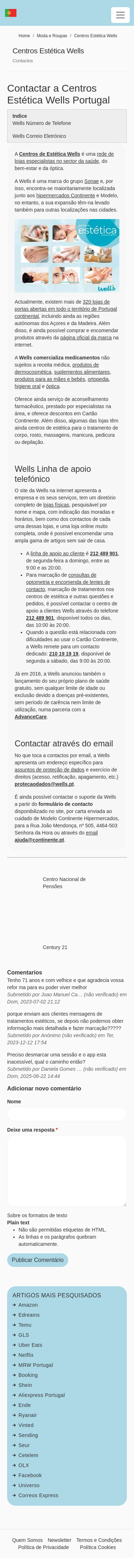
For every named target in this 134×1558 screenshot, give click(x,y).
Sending (28, 1435)
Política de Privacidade (43, 1547)
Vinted (26, 1425)
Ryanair (28, 1415)
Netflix (26, 1355)
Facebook (30, 1475)
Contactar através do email (64, 743)
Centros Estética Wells (95, 35)
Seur (24, 1445)
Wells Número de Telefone (42, 123)
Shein (25, 1385)
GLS (24, 1335)
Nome (14, 1101)
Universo (29, 1485)
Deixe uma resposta (30, 1130)
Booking (28, 1375)
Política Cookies (98, 1547)
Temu (25, 1325)
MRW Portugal (36, 1365)
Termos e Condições (99, 1540)
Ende (25, 1405)
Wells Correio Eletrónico (39, 136)
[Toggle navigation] (120, 15)
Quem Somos (27, 1540)
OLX (24, 1465)
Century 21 (55, 947)
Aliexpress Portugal (42, 1395)
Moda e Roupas (52, 35)
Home (24, 35)
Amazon (28, 1305)
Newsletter (59, 1540)
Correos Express (39, 1495)
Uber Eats (31, 1345)
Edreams (29, 1315)
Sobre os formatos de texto (37, 1215)
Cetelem (29, 1455)
